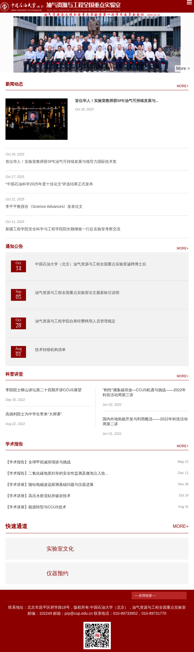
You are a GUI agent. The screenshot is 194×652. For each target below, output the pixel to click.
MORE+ (183, 86)
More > (183, 68)
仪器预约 (57, 573)
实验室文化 (60, 549)
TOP (186, 616)
